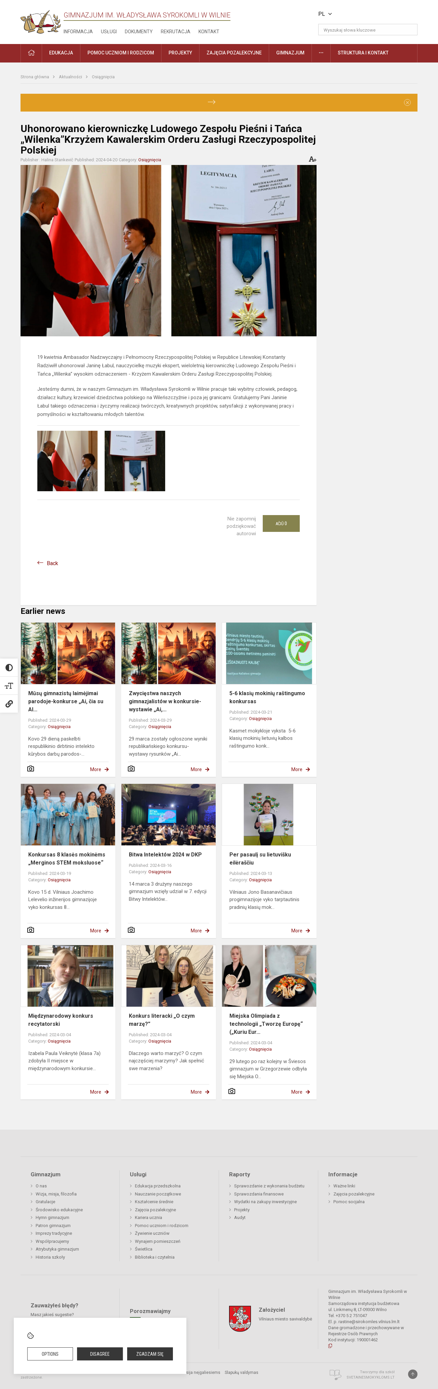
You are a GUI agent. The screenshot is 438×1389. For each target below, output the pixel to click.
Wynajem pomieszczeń (157, 1241)
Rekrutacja (175, 31)
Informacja (78, 31)
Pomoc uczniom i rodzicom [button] (120, 52)
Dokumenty (139, 31)
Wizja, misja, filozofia (56, 1193)
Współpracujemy (52, 1241)
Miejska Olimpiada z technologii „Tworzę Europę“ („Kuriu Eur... (266, 1024)
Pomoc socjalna (349, 1201)
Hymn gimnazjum (52, 1217)
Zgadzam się (149, 1354)
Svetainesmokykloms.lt (370, 1377)
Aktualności (71, 76)
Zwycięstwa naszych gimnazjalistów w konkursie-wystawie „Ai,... (165, 701)
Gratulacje (45, 1201)
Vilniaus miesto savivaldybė (285, 1318)
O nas (41, 1185)
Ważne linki (344, 1185)
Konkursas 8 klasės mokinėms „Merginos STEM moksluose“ (66, 858)
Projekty (242, 1209)
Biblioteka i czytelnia (155, 1257)
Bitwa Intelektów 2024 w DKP (165, 854)
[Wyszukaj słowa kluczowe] (367, 29)
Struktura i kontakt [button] (363, 52)
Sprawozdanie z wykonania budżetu (269, 1185)
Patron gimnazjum (53, 1225)
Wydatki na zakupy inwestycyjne (265, 1201)
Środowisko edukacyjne (59, 1209)
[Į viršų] (412, 1374)
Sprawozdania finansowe (259, 1193)
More (95, 769)
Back (52, 563)
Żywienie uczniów (152, 1233)
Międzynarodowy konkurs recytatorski (60, 1020)
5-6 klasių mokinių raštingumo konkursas (267, 697)
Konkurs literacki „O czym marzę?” (162, 1020)
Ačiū (281, 523)
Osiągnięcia (103, 76)
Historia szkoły (50, 1257)
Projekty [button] (180, 52)
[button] (371, 14)
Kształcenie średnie (154, 1201)
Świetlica (143, 1249)
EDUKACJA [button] (61, 52)
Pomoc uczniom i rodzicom (161, 1225)
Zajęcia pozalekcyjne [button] (234, 52)
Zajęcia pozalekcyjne (155, 1209)
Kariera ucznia (148, 1217)
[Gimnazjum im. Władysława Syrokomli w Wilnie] (41, 19)
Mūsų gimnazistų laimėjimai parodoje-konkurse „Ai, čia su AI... (65, 701)
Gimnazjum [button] (290, 52)
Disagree (100, 1354)
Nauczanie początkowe (158, 1193)
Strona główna (35, 76)
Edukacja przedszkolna (158, 1185)
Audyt (240, 1217)
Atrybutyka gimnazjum (57, 1249)
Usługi (109, 31)
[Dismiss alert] (407, 102)
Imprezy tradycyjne (54, 1233)
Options (50, 1354)
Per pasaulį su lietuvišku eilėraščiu (260, 858)
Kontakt (208, 31)
